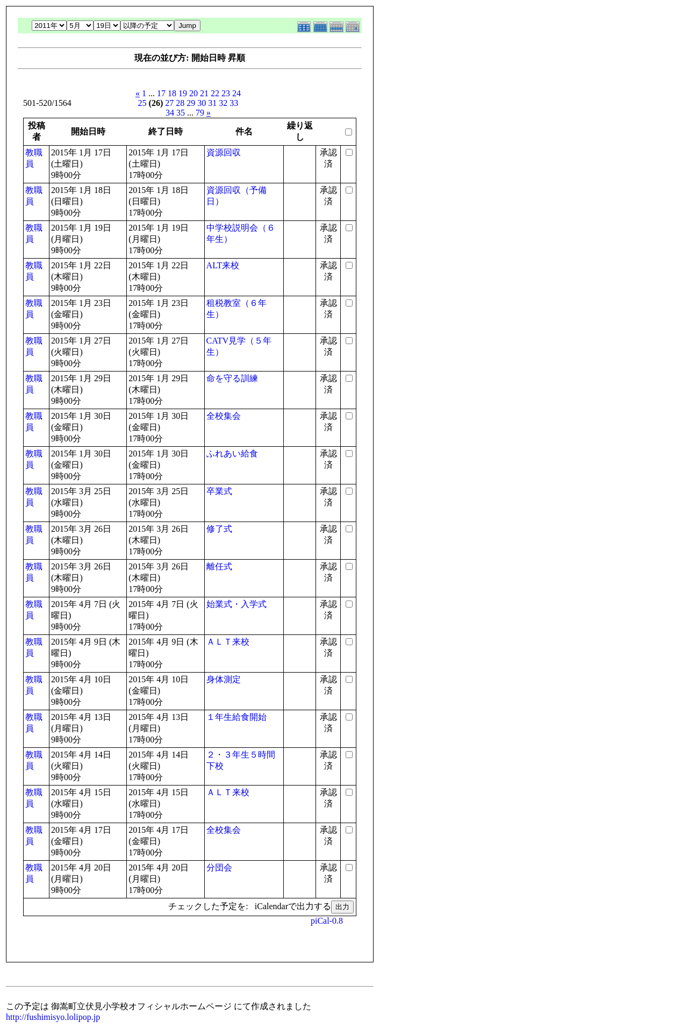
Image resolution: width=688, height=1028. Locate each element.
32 (223, 103)
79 (200, 112)
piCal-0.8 (327, 920)
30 (201, 103)
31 (212, 103)
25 (142, 103)
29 (191, 103)
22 (215, 93)
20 (193, 93)
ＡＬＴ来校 (227, 641)
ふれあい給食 (232, 453)
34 (170, 112)
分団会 (219, 867)
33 (234, 103)
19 (182, 93)
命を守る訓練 (232, 378)
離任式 (219, 566)
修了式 (219, 528)
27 (169, 103)
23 (225, 93)
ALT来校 (223, 265)
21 (204, 93)
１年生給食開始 (236, 717)
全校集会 (223, 415)
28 (180, 103)
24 (236, 93)
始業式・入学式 (236, 604)
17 (161, 93)
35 (180, 112)
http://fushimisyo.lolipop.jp (53, 1017)
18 (172, 93)
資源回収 (223, 152)
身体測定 (223, 679)
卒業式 (219, 491)
